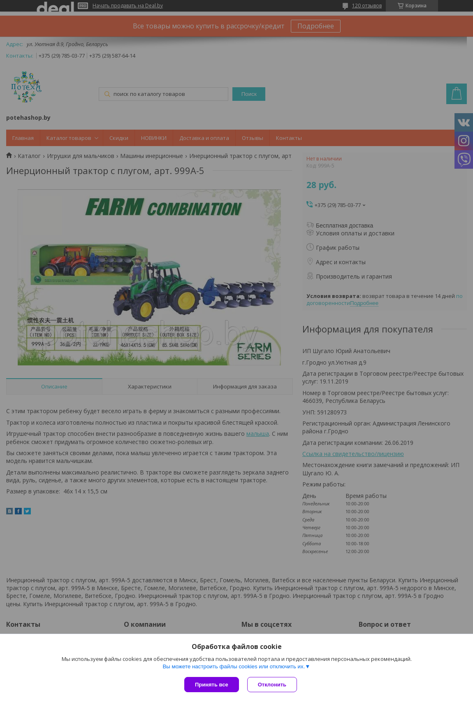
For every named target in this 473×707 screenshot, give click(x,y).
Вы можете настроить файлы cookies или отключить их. (233, 666)
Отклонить (272, 684)
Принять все (211, 684)
